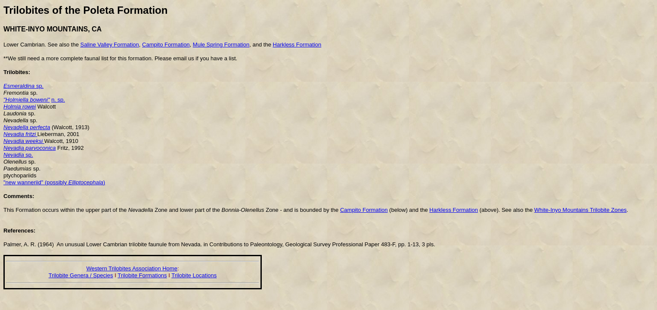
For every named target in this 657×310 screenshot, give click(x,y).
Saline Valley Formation (109, 44)
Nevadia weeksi (23, 141)
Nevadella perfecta (26, 127)
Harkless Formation (297, 44)
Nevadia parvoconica (29, 148)
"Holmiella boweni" (26, 99)
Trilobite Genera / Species (81, 275)
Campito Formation (166, 44)
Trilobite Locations (194, 275)
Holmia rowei (19, 106)
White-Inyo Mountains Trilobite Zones (580, 210)
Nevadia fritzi (20, 134)
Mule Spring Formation (221, 44)
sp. (23, 86)
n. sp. (58, 99)
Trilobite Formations (142, 275)
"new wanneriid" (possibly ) (54, 182)
